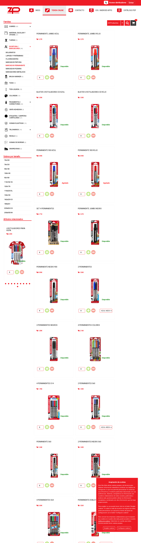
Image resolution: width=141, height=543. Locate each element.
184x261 (7, 204)
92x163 (6, 178)
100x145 (7, 173)
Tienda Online (12, 522)
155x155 (7, 195)
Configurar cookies (124, 528)
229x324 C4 (8, 208)
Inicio (9, 518)
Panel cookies (37, 540)
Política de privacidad (59, 527)
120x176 (7, 186)
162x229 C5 (8, 199)
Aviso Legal (55, 518)
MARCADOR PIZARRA (13, 69)
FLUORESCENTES (12, 59)
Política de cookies (58, 522)
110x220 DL (8, 191)
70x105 (6, 160)
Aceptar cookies (109, 528)
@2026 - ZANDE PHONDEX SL (15, 540)
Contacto (10, 527)
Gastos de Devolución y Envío (62, 531)
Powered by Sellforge (128, 540)
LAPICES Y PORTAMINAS (14, 56)
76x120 (6, 164)
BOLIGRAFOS (10, 52)
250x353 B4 (8, 213)
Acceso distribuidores (15, 531)
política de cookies (104, 521)
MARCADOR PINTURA (13, 62)
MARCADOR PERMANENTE (15, 65)
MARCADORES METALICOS (15, 72)
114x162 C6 (8, 182)
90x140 (6, 169)
